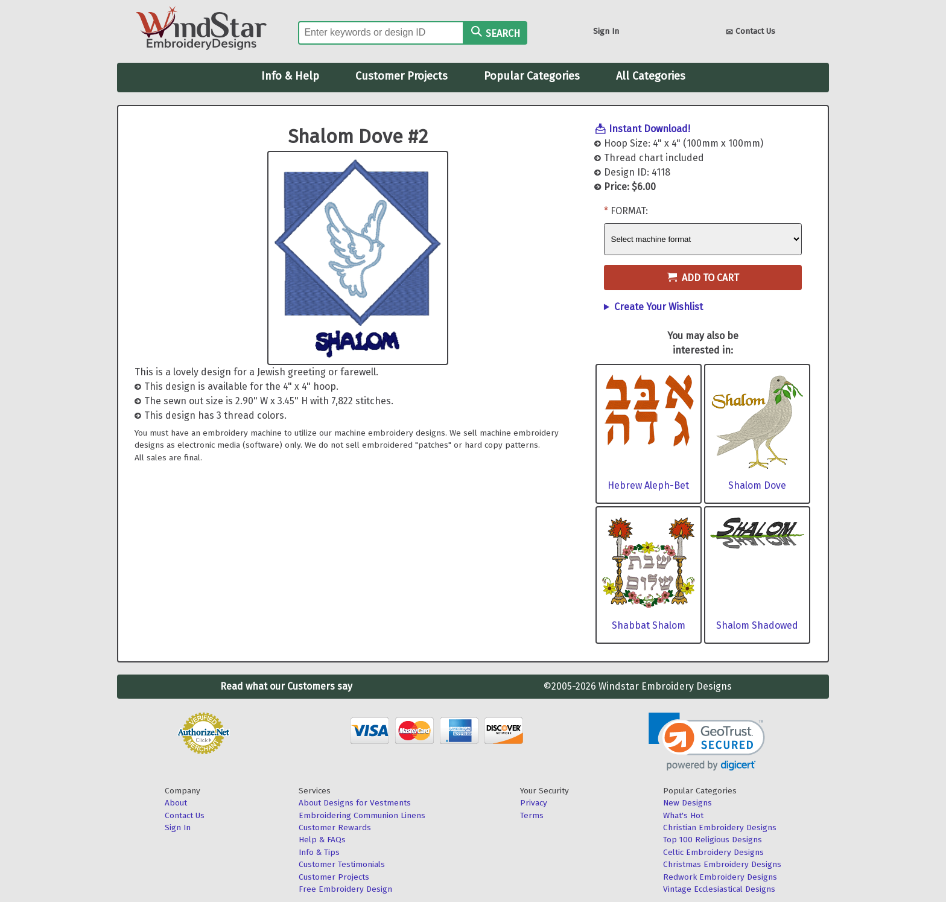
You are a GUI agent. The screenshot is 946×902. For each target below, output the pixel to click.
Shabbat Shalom (648, 625)
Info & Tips (319, 852)
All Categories (650, 76)
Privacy (533, 803)
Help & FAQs (322, 839)
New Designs (687, 803)
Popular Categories (532, 76)
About (176, 803)
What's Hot (683, 815)
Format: (629, 211)
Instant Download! (649, 129)
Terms (532, 815)
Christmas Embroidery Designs (722, 864)
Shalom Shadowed (757, 625)
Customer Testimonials (342, 864)
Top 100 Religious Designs (712, 839)
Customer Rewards (335, 827)
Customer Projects (401, 76)
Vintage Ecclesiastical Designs (719, 889)
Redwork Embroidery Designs (720, 877)
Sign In (606, 31)
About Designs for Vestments (355, 803)
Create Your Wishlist (658, 307)
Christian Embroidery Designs (719, 827)
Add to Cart (703, 278)
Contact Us (750, 32)
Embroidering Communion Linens (362, 815)
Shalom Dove (757, 485)
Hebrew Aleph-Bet (648, 485)
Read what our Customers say (286, 686)
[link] (706, 741)
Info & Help (290, 76)
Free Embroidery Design (345, 889)
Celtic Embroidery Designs (713, 852)
